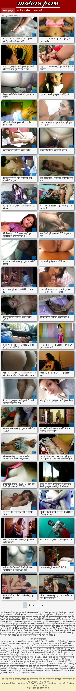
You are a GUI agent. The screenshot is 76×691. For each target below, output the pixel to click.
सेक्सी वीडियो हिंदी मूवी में (43, 626)
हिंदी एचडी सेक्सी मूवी (32, 666)
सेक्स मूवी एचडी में (57, 615)
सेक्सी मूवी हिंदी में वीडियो (16, 624)
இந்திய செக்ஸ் (13, 659)
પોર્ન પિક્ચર (36, 646)
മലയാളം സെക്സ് (43, 659)
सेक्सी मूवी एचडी (20, 670)
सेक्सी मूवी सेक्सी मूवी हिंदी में (28, 622)
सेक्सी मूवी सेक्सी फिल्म (17, 666)
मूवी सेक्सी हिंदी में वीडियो (29, 615)
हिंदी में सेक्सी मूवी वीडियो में (48, 633)
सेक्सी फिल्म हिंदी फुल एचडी (32, 664)
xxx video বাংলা (49, 643)
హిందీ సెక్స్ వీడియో (41, 657)
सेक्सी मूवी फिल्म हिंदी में (35, 619)
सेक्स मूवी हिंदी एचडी (7, 655)
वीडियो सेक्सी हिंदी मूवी (65, 664)
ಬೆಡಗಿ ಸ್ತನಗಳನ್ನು (42, 641)
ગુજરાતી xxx (59, 643)
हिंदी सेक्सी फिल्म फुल (12, 673)
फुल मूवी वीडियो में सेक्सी (24, 613)
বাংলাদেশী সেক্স (68, 648)
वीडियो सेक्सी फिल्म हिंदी (55, 670)
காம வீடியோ (35, 650)
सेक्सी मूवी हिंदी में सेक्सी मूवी (34, 624)
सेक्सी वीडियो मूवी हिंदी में (9, 626)
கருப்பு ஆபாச (68, 652)
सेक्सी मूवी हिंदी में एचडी (57, 622)
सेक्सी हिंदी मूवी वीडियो (7, 668)
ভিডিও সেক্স (4, 641)
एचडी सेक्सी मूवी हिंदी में (7, 613)
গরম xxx (29, 668)
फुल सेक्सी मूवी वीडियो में (40, 613)
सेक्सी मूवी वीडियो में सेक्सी (10, 622)
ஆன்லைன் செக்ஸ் (57, 668)
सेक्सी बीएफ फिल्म (46, 646)
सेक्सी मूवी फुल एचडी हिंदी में (52, 619)
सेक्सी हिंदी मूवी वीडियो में (12, 628)
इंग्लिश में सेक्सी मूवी (26, 652)
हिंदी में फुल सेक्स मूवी (45, 628)
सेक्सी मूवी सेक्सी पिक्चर (28, 659)
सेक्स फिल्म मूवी (20, 668)
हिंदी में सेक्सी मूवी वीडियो (31, 633)
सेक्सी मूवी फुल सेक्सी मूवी (45, 648)
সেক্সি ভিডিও (58, 648)
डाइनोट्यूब (67, 641)
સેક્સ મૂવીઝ (9, 646)
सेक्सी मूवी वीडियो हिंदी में (38, 4)
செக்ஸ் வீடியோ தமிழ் (22, 646)
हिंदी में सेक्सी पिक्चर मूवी (15, 630)
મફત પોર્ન (7, 648)
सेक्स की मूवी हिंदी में (44, 615)
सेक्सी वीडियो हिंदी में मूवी (60, 626)
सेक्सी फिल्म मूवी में (28, 617)
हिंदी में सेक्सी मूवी (60, 630)
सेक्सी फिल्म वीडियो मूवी (34, 670)
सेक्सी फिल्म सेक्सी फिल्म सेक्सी (10, 650)
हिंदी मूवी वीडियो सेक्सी (27, 673)
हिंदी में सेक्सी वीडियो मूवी (11, 635)
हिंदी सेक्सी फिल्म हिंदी (7, 670)
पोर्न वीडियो (36, 668)
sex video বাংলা (26, 643)
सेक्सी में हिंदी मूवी (50, 624)
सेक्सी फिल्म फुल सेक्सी (42, 655)
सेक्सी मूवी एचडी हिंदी (40, 652)
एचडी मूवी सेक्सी (56, 655)
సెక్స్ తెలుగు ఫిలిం (38, 643)
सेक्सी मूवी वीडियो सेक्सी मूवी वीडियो (31, 661)
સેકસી (44, 670)
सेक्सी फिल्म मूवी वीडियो (56, 641)
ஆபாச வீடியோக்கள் (49, 650)
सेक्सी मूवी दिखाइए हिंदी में (58, 617)
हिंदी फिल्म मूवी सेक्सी (19, 657)
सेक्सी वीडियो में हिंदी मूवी (26, 626)
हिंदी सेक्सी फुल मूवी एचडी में (29, 635)
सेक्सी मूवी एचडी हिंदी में (42, 617)
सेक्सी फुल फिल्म (30, 648)
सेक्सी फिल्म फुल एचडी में (13, 617)
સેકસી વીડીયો (70, 668)
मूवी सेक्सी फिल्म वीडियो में (11, 615)
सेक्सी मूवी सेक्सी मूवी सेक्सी (49, 666)
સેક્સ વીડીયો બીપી (18, 648)
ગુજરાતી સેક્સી (58, 646)
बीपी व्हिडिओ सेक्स (13, 661)
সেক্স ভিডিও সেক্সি (29, 641)
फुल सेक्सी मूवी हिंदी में (56, 613)
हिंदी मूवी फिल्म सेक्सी (16, 641)
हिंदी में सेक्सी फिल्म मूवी (32, 630)
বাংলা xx (67, 670)
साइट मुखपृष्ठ (8, 10)
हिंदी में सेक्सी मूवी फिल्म (15, 633)
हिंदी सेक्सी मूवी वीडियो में (46, 635)
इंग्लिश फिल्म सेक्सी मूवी (15, 664)
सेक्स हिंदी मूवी (45, 668)
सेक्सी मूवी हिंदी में (44, 622)
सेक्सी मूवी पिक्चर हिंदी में (18, 619)
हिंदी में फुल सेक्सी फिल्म (60, 628)
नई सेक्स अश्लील (23, 10)
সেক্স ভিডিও (30, 657)
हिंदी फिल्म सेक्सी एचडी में (29, 628)
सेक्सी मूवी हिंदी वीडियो (54, 652)
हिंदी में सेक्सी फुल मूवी (47, 630)
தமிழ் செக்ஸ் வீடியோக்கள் (24, 655)
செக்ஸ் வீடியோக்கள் (66, 666)
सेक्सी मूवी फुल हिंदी (58, 659)
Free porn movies (15, 643)
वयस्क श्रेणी (38, 10)
